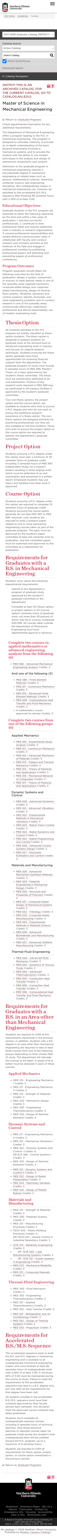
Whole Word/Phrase (18, 61)
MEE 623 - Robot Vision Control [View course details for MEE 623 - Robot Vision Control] (35, 825)
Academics (23, 16)
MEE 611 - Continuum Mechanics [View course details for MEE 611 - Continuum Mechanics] (35, 686)
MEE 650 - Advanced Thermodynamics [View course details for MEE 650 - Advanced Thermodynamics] (29, 973)
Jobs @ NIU (18, 1514)
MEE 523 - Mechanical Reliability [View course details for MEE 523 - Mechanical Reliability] (32, 1265)
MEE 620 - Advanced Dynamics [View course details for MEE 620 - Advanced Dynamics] (35, 801)
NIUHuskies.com (36, 1514)
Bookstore (12, 1506)
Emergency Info (13, 1512)
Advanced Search (12, 68)
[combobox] (28, 34)
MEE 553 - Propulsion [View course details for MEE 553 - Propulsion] (26, 1327)
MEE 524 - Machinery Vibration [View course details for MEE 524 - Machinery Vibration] (31, 1183)
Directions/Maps (30, 1506)
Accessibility (45, 1512)
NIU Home (10, 16)
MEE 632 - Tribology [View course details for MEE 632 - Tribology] (28, 911)
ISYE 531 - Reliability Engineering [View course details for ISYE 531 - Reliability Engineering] (32, 1245)
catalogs (9, 1529)
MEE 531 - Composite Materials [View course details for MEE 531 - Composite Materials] (31, 1272)
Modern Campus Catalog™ (36, 1532)
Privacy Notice (35, 1522)
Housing (31, 1512)
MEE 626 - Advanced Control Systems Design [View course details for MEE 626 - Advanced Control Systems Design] (33, 847)
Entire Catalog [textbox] (12, 48)
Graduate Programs (29, 119)
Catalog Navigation (16, 76)
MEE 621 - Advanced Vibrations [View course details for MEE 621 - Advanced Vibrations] (35, 808)
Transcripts (25, 1509)
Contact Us (41, 1509)
